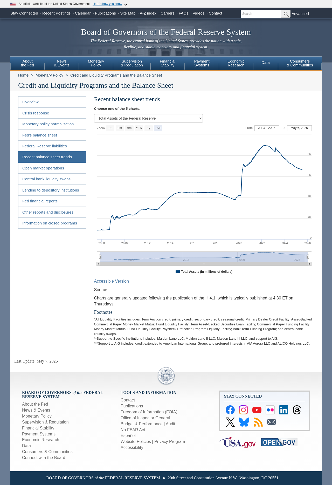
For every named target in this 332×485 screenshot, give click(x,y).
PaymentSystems (201, 63)
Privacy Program (169, 441)
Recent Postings (56, 13)
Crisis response (35, 113)
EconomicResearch (236, 63)
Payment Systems (39, 434)
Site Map (127, 13)
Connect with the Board (43, 457)
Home (23, 75)
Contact (215, 13)
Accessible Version (111, 281)
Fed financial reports (40, 201)
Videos (199, 13)
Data (265, 62)
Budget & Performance (142, 424)
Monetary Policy (49, 75)
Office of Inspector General (145, 418)
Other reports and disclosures (47, 212)
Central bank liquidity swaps (46, 179)
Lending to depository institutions (50, 190)
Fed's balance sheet (39, 135)
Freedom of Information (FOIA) (149, 412)
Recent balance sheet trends (47, 157)
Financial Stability (38, 428)
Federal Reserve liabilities (44, 146)
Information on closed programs (49, 223)
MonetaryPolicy (96, 63)
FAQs (184, 13)
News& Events (62, 63)
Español (128, 435)
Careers (167, 13)
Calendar (83, 13)
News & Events (36, 410)
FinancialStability (167, 63)
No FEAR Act (133, 430)
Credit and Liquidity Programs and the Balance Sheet (116, 75)
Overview (30, 102)
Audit (170, 424)
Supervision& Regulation (132, 63)
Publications (105, 13)
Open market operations (43, 168)
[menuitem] (27, 64)
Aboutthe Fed (27, 63)
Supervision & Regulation (45, 422)
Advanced (300, 13)
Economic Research (40, 440)
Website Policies (136, 441)
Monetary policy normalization (48, 124)
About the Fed (35, 404)
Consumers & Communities (300, 63)
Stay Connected (24, 13)
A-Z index (148, 13)
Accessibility (132, 447)
